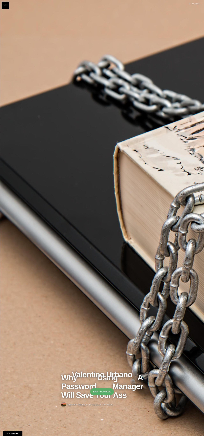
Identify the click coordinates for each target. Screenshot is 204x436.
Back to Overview (102, 391)
